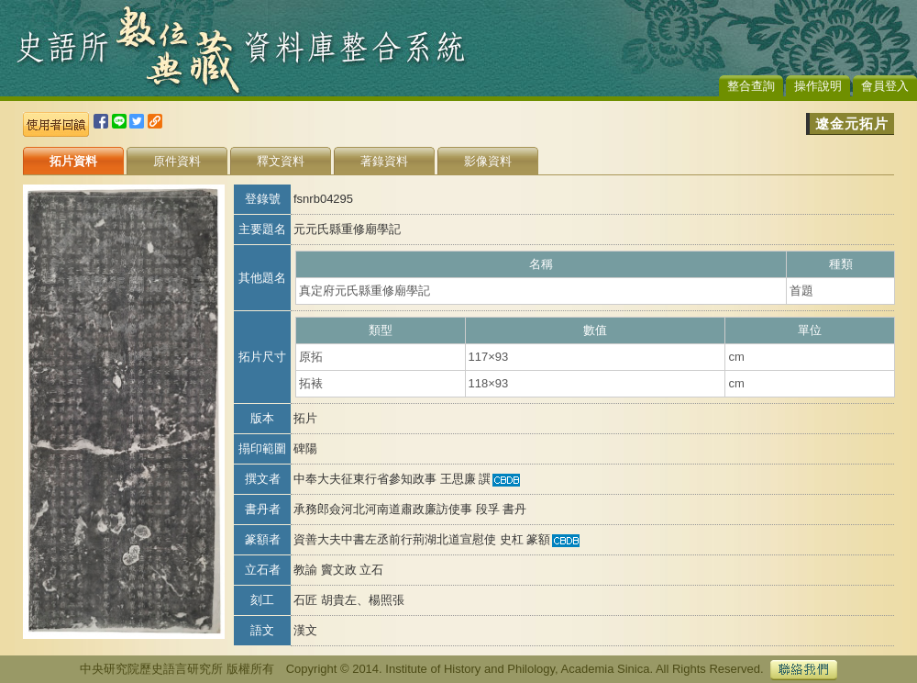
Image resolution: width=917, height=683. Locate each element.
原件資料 (177, 161)
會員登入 (885, 86)
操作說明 (818, 86)
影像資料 (488, 161)
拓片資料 (73, 161)
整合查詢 (751, 86)
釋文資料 (280, 161)
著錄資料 (384, 161)
